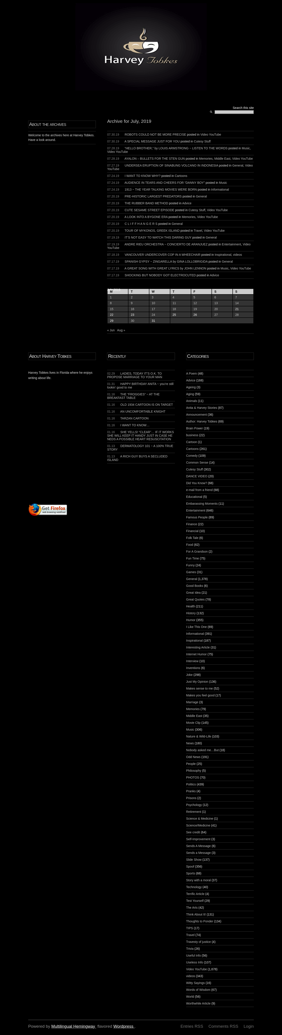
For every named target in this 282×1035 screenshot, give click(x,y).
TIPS (189, 928)
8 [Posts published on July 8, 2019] (111, 303)
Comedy (192, 455)
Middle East (222, 158)
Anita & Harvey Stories (201, 407)
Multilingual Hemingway (73, 1026)
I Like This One (196, 627)
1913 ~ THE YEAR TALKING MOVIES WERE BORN (161, 189)
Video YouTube (210, 134)
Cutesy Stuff (202, 141)
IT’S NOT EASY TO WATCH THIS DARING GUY (158, 237)
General (237, 165)
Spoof (190, 866)
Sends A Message (198, 846)
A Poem (191, 373)
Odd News (193, 757)
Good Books (194, 586)
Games (191, 572)
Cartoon (191, 442)
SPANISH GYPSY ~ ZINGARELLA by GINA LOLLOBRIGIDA (166, 261)
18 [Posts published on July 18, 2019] (174, 309)
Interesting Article (198, 647)
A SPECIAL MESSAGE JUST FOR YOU (152, 141)
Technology (194, 887)
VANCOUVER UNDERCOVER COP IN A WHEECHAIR (162, 254)
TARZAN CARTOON (127, 418)
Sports (190, 873)
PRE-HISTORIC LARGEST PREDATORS (153, 196)
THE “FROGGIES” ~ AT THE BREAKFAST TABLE (133, 396)
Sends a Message (198, 853)
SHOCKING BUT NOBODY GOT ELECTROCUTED (160, 275)
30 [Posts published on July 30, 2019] (132, 320)
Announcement (196, 414)
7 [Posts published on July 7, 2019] (236, 297)
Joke (189, 675)
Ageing (191, 387)
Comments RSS (223, 1026)
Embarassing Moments (202, 503)
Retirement (193, 811)
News (190, 743)
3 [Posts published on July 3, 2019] (153, 297)
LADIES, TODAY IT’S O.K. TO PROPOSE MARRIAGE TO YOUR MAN (134, 375)
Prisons (191, 798)
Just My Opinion (197, 681)
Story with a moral (198, 880)
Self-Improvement (198, 839)
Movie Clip (193, 722)
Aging (190, 394)
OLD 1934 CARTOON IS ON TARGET (140, 404)
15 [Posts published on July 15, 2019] (111, 309)
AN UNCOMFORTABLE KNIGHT (136, 411)
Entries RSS (191, 1026)
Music (246, 148)
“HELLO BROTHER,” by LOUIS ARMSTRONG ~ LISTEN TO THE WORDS (176, 148)
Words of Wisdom (198, 989)
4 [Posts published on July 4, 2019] (173, 297)
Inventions (193, 668)
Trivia (190, 948)
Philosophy (193, 770)
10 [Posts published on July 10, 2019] (153, 303)
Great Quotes (195, 599)
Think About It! (196, 914)
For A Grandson (197, 551)
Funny (190, 565)
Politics (191, 784)
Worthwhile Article (198, 1003)
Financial (192, 531)
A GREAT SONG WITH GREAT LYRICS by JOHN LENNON (165, 268)
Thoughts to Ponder (199, 921)
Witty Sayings (195, 983)
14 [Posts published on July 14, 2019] (237, 303)
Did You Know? (196, 483)
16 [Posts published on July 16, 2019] (132, 309)
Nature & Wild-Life (198, 736)
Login (249, 1026)
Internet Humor (196, 654)
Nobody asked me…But (202, 750)
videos (237, 254)
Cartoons (181, 176)
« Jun (111, 330)
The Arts (192, 907)
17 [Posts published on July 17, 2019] (153, 309)
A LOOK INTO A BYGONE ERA (146, 217)
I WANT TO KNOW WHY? (143, 176)
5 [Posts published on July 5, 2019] (194, 297)
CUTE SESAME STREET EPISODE (149, 210)
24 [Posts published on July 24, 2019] (153, 315)
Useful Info (193, 955)
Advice (186, 203)
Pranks (191, 791)
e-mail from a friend (199, 490)
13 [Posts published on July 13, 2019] (216, 303)
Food (189, 544)
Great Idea (193, 592)
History (191, 613)
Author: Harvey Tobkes (201, 421)
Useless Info (194, 962)
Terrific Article (195, 894)
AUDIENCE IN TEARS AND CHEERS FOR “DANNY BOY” (164, 182)
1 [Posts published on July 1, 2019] (111, 297)
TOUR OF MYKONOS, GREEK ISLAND (152, 230)
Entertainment (231, 244)
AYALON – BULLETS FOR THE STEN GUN (154, 158)
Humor (190, 620)
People (191, 764)
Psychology (194, 805)
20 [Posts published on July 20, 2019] (216, 309)
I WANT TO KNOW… (128, 425)
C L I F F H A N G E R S (141, 224)
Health (190, 606)
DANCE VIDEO (196, 476)
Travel (198, 230)
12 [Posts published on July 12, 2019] (195, 303)
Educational (194, 497)
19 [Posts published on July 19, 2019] (195, 309)
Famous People (197, 517)
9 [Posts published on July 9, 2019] (132, 303)
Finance (191, 524)
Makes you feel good (200, 695)
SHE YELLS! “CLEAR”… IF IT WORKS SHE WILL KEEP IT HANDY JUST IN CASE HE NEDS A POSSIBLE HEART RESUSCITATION (140, 435)
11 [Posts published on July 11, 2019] (174, 303)
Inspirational (223, 254)
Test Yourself (195, 900)
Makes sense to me (199, 688)
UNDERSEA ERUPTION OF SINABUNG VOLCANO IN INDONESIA (171, 165)
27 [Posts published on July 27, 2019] (216, 315)
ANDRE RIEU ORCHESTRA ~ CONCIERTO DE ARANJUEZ (166, 244)
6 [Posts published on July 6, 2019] (215, 297)
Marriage (192, 702)
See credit (193, 832)
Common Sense (197, 462)
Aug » (121, 330)
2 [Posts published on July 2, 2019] (132, 297)
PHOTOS (192, 777)
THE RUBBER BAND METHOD (146, 203)
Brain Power (194, 428)
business (192, 435)
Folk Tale (192, 538)
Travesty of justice (198, 942)
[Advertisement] (81, 450)
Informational (220, 189)
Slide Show (194, 859)
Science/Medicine (198, 825)
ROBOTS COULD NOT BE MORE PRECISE (155, 134)
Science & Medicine (199, 818)
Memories (205, 158)
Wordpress (123, 1026)
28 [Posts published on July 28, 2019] (237, 315)
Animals (191, 401)
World (190, 996)
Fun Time (192, 558)
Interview (192, 661)
